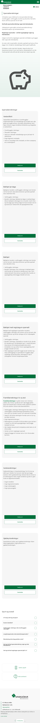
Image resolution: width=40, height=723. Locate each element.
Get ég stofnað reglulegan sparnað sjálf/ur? (15, 650)
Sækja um (20, 165)
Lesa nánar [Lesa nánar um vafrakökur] (4, 716)
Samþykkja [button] (20, 720)
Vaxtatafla (20, 170)
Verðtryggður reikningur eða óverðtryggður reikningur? (14, 628)
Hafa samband (20, 676)
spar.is (37, 6)
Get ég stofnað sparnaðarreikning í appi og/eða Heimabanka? (16, 645)
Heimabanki (6, 8)
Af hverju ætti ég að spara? (10, 617)
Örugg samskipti (7, 5)
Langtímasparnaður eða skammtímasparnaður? (15, 634)
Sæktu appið (20, 668)
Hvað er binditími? (8, 622)
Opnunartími (5, 707)
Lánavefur (6, 6)
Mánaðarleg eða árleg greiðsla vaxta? (13, 639)
